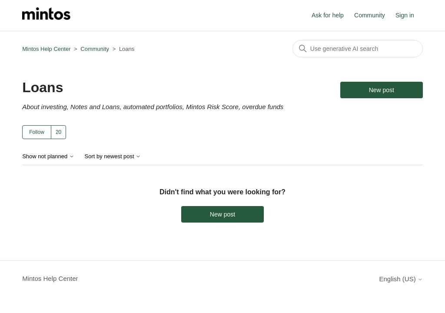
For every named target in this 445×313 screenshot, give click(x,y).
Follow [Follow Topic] (36, 132)
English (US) (400, 279)
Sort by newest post (113, 156)
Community (369, 15)
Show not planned (48, 156)
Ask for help (328, 15)
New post (381, 90)
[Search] (357, 48)
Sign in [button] (404, 15)
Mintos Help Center (46, 49)
